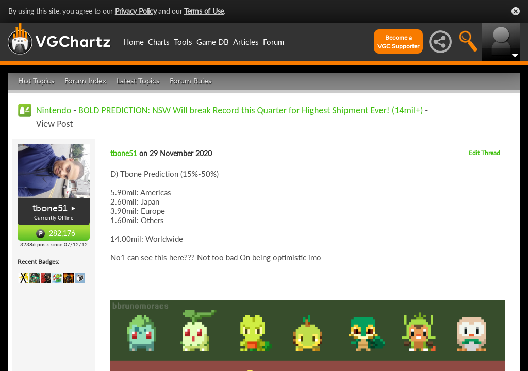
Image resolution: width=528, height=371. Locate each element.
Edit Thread (484, 153)
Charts (159, 41)
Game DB (212, 41)
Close (516, 11)
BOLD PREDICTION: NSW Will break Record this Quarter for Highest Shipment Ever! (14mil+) (250, 110)
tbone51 (50, 208)
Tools (183, 41)
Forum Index (85, 81)
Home (133, 41)
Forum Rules (190, 81)
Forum (273, 41)
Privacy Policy (136, 11)
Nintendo (53, 110)
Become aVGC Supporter (398, 41)
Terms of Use (204, 11)
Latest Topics (138, 81)
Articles (246, 41)
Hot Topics (36, 81)
